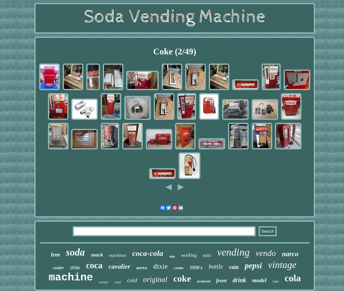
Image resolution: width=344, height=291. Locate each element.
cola (293, 278)
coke (182, 278)
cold (132, 280)
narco (290, 254)
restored (203, 281)
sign (172, 256)
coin (234, 267)
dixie (160, 266)
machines (117, 255)
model (259, 280)
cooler (58, 268)
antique (103, 282)
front (221, 280)
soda (75, 252)
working (189, 255)
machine (71, 278)
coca (94, 265)
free (55, 255)
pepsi (253, 265)
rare (275, 281)
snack (97, 255)
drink (239, 280)
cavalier (119, 266)
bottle (216, 266)
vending (233, 252)
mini (207, 255)
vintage (282, 264)
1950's (196, 267)
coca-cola (147, 253)
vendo (266, 253)
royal (117, 282)
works (141, 268)
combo (179, 268)
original (155, 279)
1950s (75, 268)
